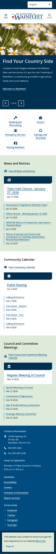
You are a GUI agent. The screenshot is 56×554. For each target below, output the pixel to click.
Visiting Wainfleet (15, 147)
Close (8, 546)
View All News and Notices (22, 171)
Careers (41, 122)
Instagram (11, 520)
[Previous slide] (6, 103)
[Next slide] (21, 103)
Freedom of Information (16, 492)
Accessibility (10, 482)
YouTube (10, 524)
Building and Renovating (15, 124)
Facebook (10, 510)
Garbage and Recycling (40, 136)
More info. (41, 541)
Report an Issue (12, 498)
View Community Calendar (22, 267)
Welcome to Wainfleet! (14, 88)
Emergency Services (15, 134)
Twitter (9, 515)
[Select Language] (40, 4)
